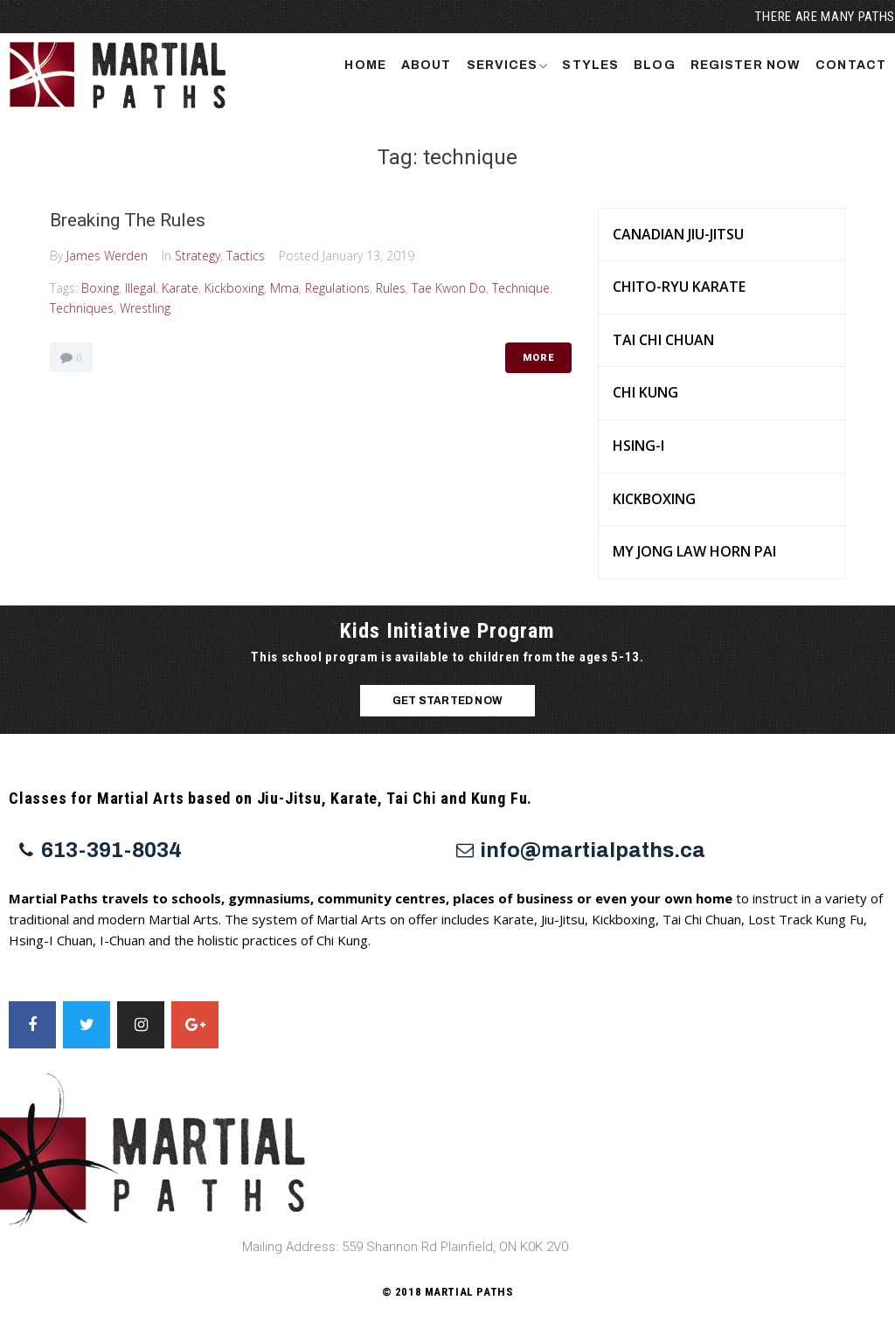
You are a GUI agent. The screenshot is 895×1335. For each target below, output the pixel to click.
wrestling (145, 308)
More (538, 357)
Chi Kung (645, 392)
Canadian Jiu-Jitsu (678, 234)
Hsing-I (638, 445)
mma (284, 288)
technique (521, 288)
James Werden (107, 255)
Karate (180, 288)
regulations (337, 288)
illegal (140, 288)
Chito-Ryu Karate (679, 286)
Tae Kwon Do (449, 288)
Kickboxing (234, 288)
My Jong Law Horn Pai (694, 551)
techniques (82, 308)
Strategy (197, 255)
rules (391, 288)
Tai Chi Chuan (663, 339)
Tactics (245, 255)
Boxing (100, 288)
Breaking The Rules (127, 220)
